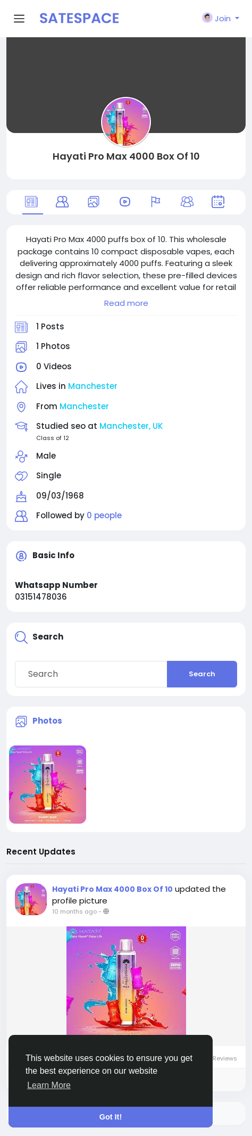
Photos (47, 720)
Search (202, 674)
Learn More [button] (49, 1085)
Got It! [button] (110, 1117)
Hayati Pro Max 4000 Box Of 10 (126, 156)
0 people (104, 515)
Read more (126, 303)
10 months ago (74, 911)
